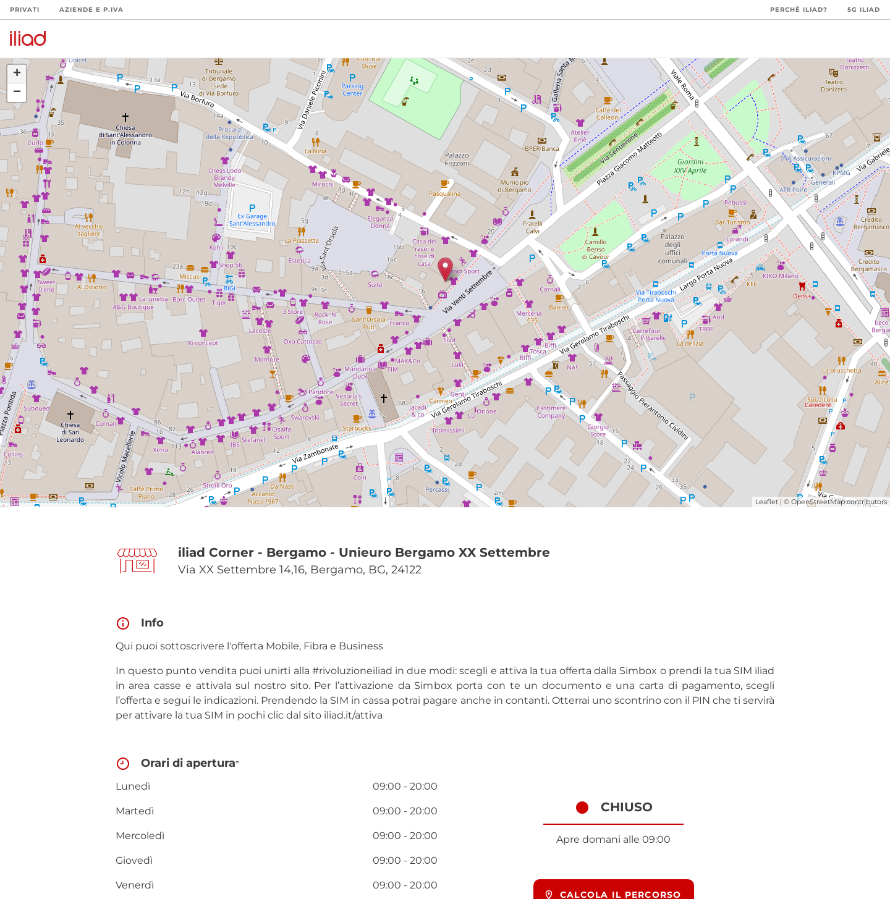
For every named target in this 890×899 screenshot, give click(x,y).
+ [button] (17, 74)
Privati (25, 10)
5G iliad (863, 10)
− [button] (17, 92)
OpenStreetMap (818, 501)
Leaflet (766, 501)
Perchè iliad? (799, 10)
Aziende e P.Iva (91, 10)
